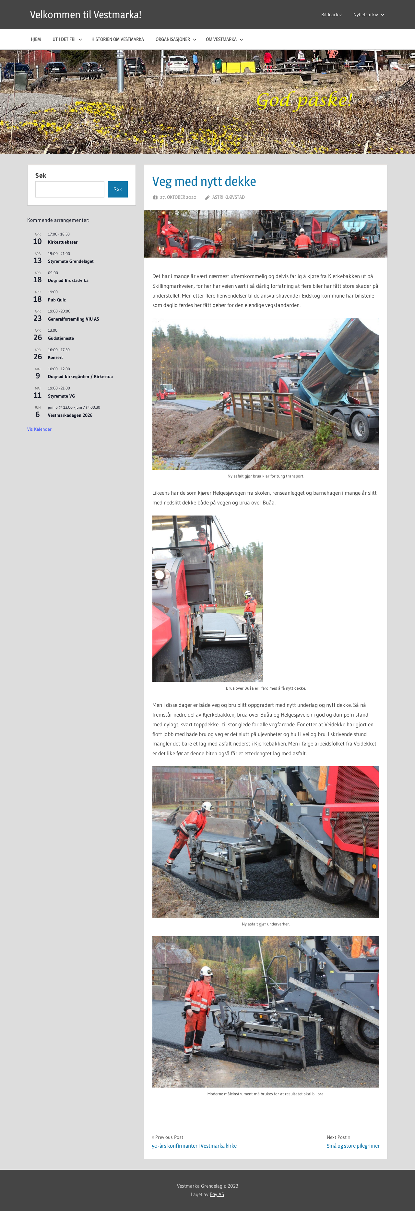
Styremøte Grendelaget (71, 261)
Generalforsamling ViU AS (73, 319)
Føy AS (217, 1194)
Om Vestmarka (224, 39)
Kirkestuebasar (62, 242)
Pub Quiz (57, 300)
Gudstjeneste (61, 338)
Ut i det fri (67, 39)
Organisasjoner (176, 39)
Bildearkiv (331, 14)
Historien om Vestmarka (117, 39)
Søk (40, 175)
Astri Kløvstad (228, 197)
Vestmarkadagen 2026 (70, 415)
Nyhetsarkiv (369, 14)
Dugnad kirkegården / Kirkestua (80, 376)
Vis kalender (39, 429)
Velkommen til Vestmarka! (85, 14)
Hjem (36, 39)
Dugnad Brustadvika (68, 280)
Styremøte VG (61, 396)
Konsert (55, 357)
